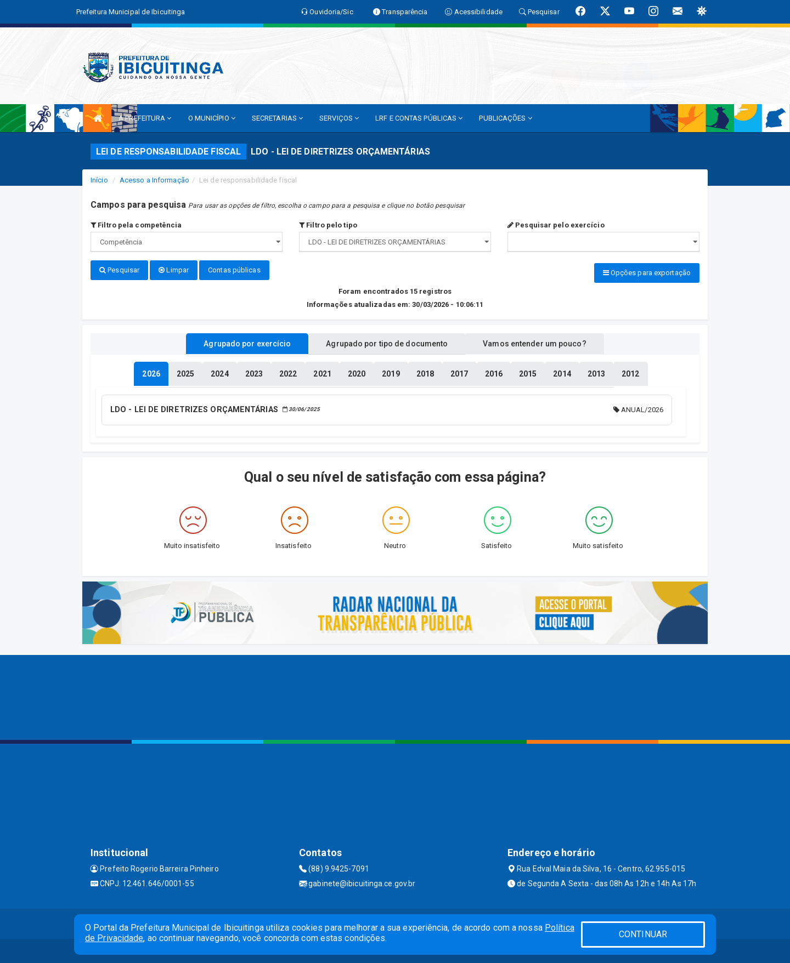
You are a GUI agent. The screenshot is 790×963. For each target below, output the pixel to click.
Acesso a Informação (154, 180)
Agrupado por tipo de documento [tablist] (387, 341)
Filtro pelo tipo (328, 225)
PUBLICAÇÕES (505, 118)
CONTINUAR (643, 934)
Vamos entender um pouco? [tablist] (545, 341)
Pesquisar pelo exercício (556, 225)
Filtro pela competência (136, 225)
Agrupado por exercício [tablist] (236, 341)
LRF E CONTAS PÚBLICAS (418, 118)
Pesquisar (119, 270)
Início (99, 180)
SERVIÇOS (339, 118)
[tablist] (151, 372)
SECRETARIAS (277, 118)
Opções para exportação (647, 273)
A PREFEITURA (145, 118)
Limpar (174, 270)
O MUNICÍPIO (211, 118)
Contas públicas (234, 270)
